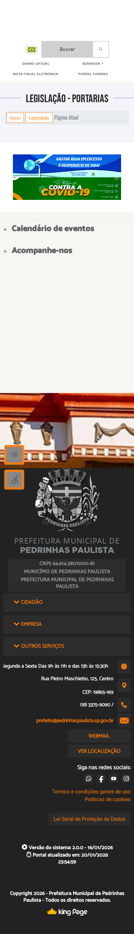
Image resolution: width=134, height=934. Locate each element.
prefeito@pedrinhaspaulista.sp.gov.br (74, 720)
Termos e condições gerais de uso (91, 792)
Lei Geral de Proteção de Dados (90, 819)
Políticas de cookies (107, 799)
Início (15, 117)
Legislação (39, 117)
